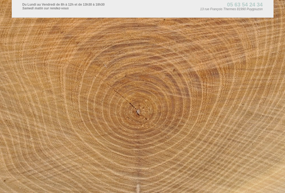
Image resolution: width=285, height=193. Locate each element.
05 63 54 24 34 (245, 5)
